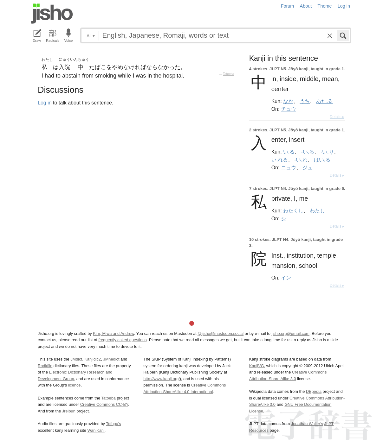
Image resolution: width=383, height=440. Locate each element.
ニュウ (288, 167)
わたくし (293, 210)
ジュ (307, 167)
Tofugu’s (113, 423)
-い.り (327, 151)
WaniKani (96, 430)
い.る (289, 151)
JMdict (76, 359)
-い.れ (300, 159)
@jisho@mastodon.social (220, 333)
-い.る (307, 151)
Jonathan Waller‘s (307, 423)
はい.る (322, 159)
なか (288, 100)
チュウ (288, 108)
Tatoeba (228, 74)
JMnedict (111, 359)
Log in (344, 6)
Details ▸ (337, 117)
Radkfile (45, 365)
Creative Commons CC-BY (104, 404)
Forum (287, 6)
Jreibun (68, 411)
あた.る (324, 100)
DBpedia (313, 391)
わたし (317, 210)
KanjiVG (256, 365)
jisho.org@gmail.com (290, 333)
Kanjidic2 (92, 359)
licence (74, 385)
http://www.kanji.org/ (161, 378)
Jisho (52, 13)
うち (305, 100)
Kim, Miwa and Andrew (113, 333)
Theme (325, 6)
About (306, 6)
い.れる (279, 159)
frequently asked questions (122, 339)
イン (286, 277)
